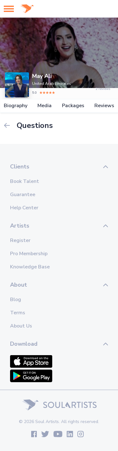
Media (44, 105)
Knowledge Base (30, 267)
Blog (15, 299)
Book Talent (24, 181)
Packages (73, 105)
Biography (15, 105)
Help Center (24, 208)
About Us (21, 326)
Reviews (104, 105)
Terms (17, 313)
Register (20, 240)
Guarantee (22, 194)
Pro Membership (29, 253)
